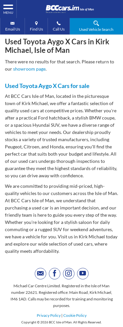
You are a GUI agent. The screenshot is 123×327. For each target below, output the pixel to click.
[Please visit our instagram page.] (68, 273)
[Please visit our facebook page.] (54, 273)
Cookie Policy (75, 315)
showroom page (29, 69)
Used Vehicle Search (96, 26)
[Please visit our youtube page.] (83, 273)
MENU (8, 8)
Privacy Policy (49, 315)
